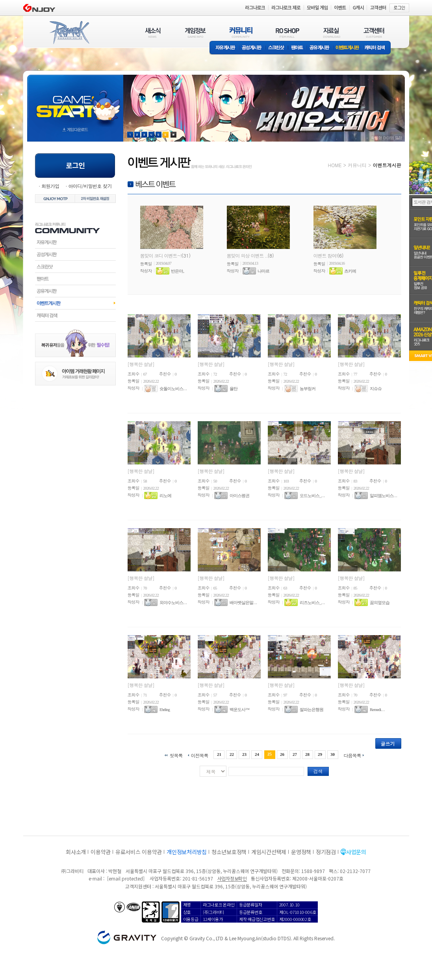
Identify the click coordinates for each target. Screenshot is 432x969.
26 (282, 754)
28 (307, 754)
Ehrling (164, 709)
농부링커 (307, 388)
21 (219, 754)
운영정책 (301, 852)
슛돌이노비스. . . (173, 388)
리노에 (165, 495)
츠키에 (350, 271)
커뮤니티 (357, 165)
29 (320, 754)
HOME (335, 165)
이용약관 (101, 852)
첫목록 (175, 755)
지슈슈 (376, 388)
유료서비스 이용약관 (138, 852)
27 (295, 754)
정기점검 (326, 852)
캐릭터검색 (75, 315)
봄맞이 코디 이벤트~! (161, 255)
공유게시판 (319, 48)
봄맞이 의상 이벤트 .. (247, 255)
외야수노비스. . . (173, 602)
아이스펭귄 (239, 495)
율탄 (233, 388)
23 (244, 754)
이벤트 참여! (325, 255)
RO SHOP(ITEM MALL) (287, 32)
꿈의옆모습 (379, 602)
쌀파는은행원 (311, 709)
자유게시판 (224, 48)
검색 (318, 771)
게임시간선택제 (268, 852)
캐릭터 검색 (377, 48)
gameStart (75, 101)
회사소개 (76, 852)
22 (232, 754)
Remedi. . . (377, 709)
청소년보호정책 (229, 852)
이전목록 (199, 755)
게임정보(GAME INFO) (195, 32)
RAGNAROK (69, 32)
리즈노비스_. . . (312, 602)
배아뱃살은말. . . (243, 602)
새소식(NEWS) (153, 32)
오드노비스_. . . (312, 495)
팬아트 (297, 48)
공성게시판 (252, 48)
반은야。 (179, 271)
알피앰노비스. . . (383, 495)
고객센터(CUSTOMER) (374, 32)
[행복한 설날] (141, 364)
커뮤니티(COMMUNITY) (241, 32)
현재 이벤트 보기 (173, 135)
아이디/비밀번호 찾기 (89, 185)
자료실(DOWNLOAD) (331, 32)
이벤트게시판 (347, 48)
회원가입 (50, 185)
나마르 (263, 271)
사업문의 (356, 852)
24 (257, 754)
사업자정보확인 (232, 878)
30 (332, 754)
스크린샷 (276, 48)
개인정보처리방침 (187, 852)
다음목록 (352, 755)
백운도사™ (239, 709)
